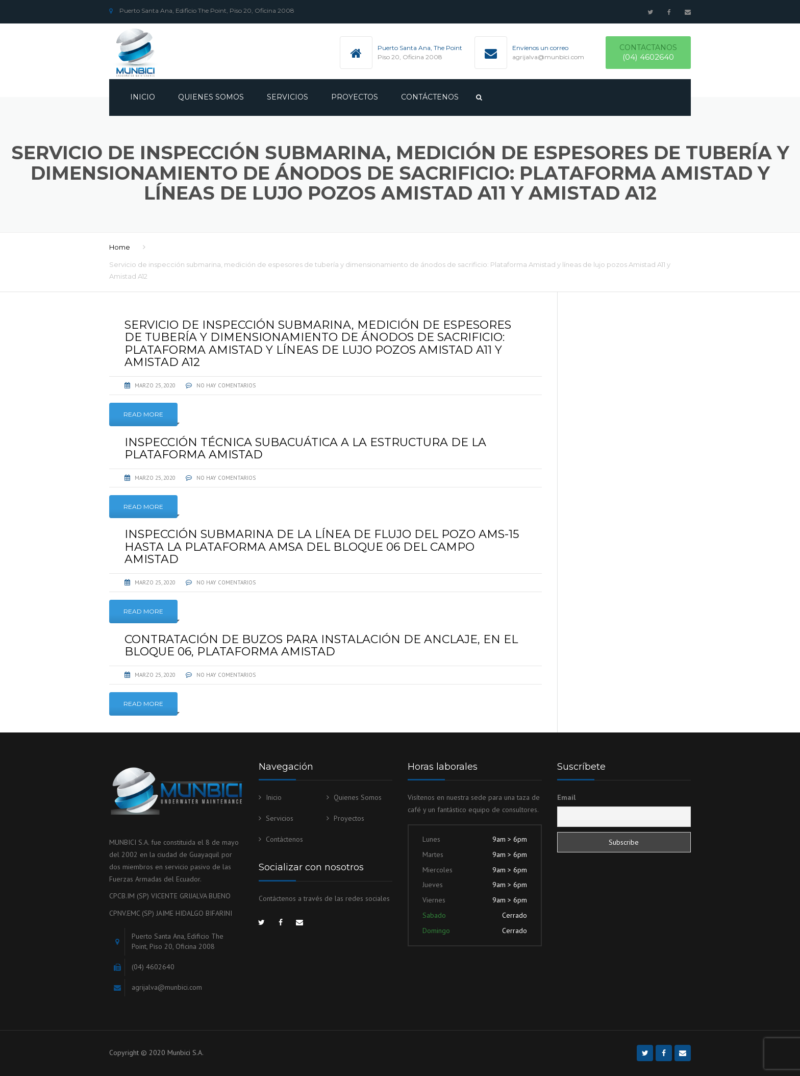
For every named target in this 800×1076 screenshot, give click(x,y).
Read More (143, 414)
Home (119, 247)
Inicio (142, 97)
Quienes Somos (211, 97)
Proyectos (354, 97)
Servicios (287, 97)
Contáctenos (430, 97)
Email (566, 797)
